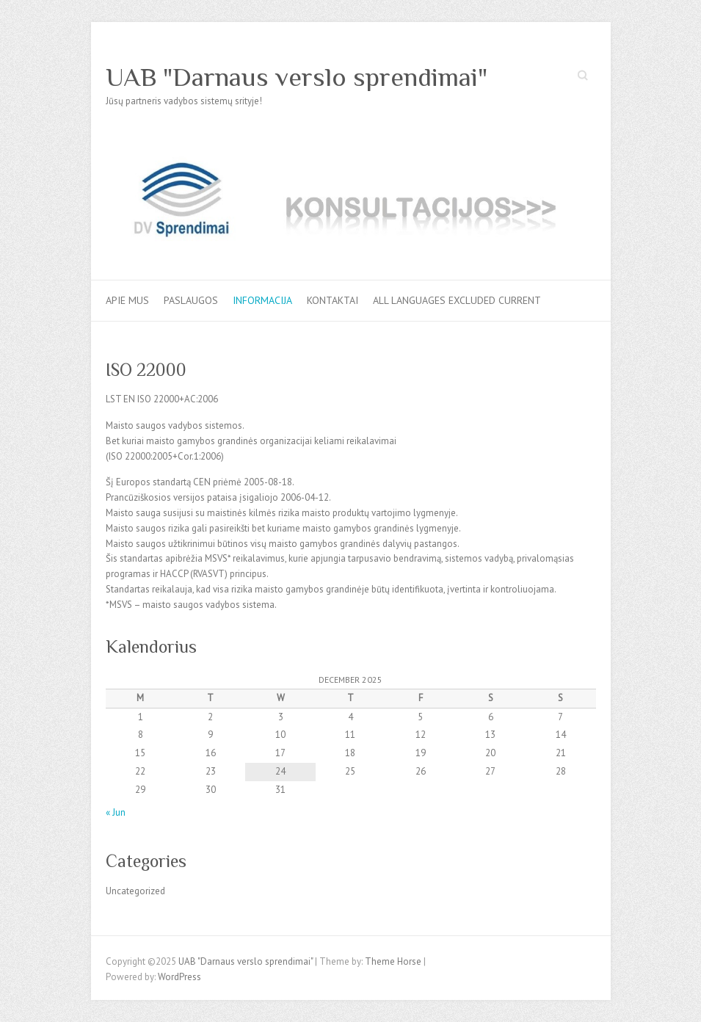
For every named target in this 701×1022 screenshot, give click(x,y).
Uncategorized (135, 891)
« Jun (116, 812)
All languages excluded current (457, 300)
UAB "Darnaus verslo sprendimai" (296, 77)
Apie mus (127, 300)
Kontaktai (332, 300)
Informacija (262, 300)
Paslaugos (191, 300)
